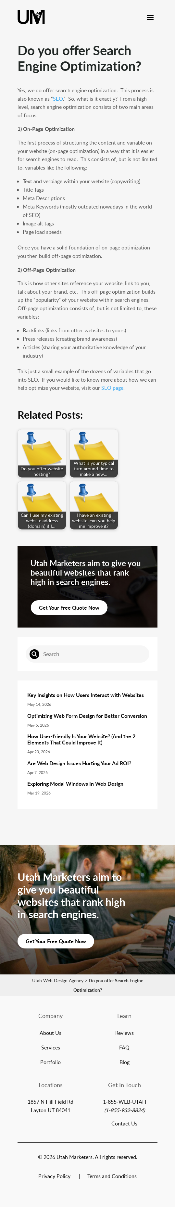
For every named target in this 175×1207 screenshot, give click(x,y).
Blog (124, 1063)
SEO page (112, 387)
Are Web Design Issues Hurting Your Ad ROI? (79, 763)
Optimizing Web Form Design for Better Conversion (87, 715)
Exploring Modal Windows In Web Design (75, 783)
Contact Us (124, 1123)
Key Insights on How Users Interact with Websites (85, 695)
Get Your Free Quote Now (69, 607)
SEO (58, 98)
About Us (50, 1033)
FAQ (124, 1048)
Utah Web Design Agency (57, 980)
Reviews (124, 1033)
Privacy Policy (54, 1177)
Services (50, 1048)
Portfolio (50, 1063)
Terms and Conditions (112, 1177)
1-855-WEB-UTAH (124, 1101)
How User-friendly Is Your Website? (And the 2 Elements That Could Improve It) (81, 739)
